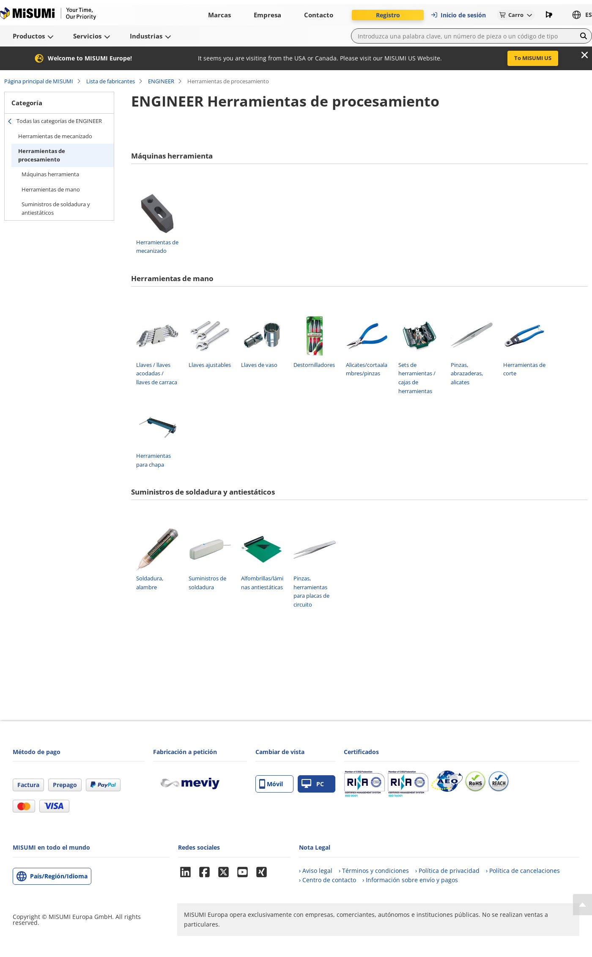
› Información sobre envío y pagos (410, 880)
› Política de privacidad (447, 871)
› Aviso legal (315, 871)
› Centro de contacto (327, 880)
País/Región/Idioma (59, 876)
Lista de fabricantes (110, 81)
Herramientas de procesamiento (41, 155)
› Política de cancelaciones (523, 871)
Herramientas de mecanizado (55, 136)
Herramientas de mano (51, 189)
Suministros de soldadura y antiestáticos (56, 208)
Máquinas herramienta (50, 174)
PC (312, 784)
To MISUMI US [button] (532, 58)
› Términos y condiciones (374, 871)
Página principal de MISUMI (38, 81)
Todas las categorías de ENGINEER (59, 121)
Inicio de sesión (458, 15)
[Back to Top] (582, 904)
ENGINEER (161, 81)
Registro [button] (388, 15)
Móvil (271, 784)
